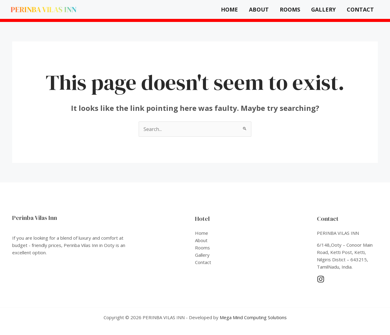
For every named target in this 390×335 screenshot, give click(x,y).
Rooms (290, 9)
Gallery (323, 9)
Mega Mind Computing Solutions (253, 317)
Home (229, 9)
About (259, 9)
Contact (360, 9)
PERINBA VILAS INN (43, 9)
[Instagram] (320, 279)
